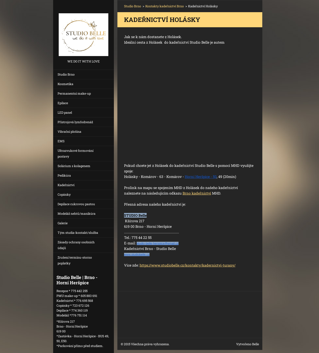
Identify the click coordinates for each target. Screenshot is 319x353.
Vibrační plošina (69, 131)
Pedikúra (64, 175)
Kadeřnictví (66, 185)
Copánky (64, 194)
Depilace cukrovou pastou (76, 204)
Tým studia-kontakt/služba (78, 232)
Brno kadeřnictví (197, 193)
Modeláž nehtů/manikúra (76, 213)
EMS (61, 141)
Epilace (63, 103)
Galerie (63, 223)
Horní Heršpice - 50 (201, 176)
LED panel (65, 112)
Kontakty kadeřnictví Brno (164, 6)
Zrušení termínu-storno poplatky (75, 260)
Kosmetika (65, 84)
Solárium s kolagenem (74, 166)
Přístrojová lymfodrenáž (75, 122)
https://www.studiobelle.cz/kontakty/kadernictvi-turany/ (187, 265)
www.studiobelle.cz (137, 254)
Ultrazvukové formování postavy (75, 153)
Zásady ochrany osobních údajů (76, 245)
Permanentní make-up (74, 93)
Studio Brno (66, 74)
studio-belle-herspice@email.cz (158, 243)
